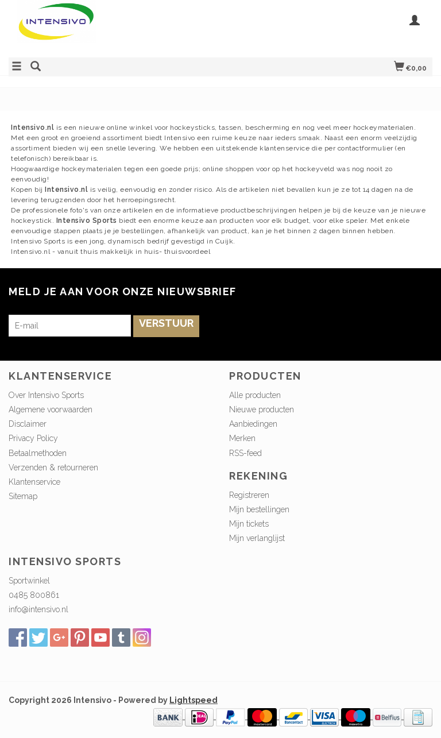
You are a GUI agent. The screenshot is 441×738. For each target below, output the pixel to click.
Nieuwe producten (261, 409)
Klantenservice (34, 481)
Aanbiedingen (253, 423)
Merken (242, 438)
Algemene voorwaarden (50, 409)
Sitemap (23, 496)
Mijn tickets (249, 523)
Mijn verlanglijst (257, 538)
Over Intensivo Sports (46, 395)
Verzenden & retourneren (53, 467)
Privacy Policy (33, 438)
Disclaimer (28, 423)
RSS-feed (245, 453)
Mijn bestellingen (259, 509)
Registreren (249, 495)
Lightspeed (193, 700)
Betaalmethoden (38, 453)
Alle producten (255, 395)
